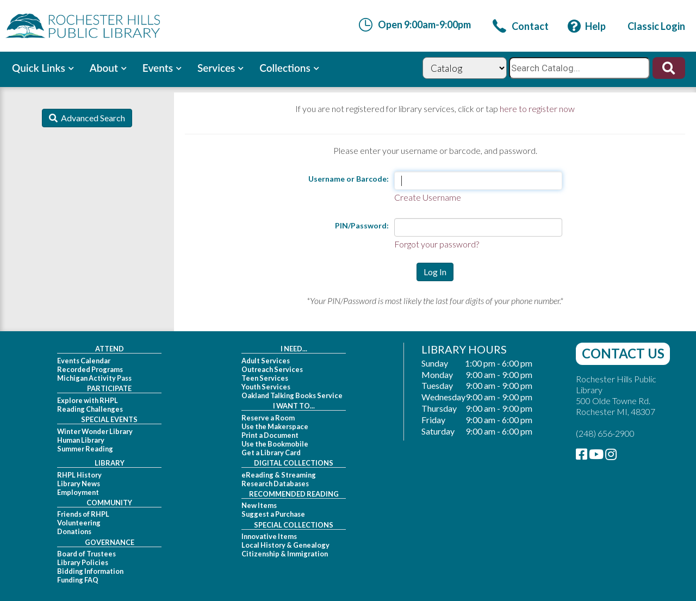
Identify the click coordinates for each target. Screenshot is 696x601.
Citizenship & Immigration (284, 553)
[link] (521, 26)
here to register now (537, 108)
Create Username (427, 197)
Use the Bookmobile (274, 443)
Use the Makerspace (274, 426)
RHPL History (79, 474)
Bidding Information (90, 571)
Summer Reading (85, 448)
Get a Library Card (271, 452)
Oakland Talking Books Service (292, 395)
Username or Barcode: (348, 178)
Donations (74, 531)
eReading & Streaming (278, 474)
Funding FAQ (77, 579)
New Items (259, 505)
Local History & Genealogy (285, 545)
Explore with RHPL (87, 400)
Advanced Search (91, 118)
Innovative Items (269, 536)
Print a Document (270, 435)
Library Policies (82, 562)
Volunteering (79, 522)
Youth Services (265, 386)
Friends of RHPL (83, 514)
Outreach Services (272, 369)
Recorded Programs (90, 369)
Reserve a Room (268, 417)
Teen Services (264, 378)
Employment (78, 492)
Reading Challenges (90, 409)
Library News (78, 483)
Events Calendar (83, 360)
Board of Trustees (86, 553)
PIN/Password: (362, 225)
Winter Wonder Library (95, 431)
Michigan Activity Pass (94, 378)
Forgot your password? (436, 244)
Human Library (80, 440)
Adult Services (265, 360)
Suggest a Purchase (273, 514)
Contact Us (623, 353)
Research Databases (275, 483)
